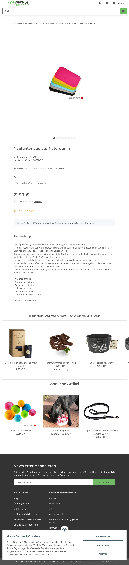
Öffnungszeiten (21, 503)
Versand (38, 201)
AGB (51, 509)
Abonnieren (104, 482)
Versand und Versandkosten (28, 519)
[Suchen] (61, 11)
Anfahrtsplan (20, 509)
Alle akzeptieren (102, 536)
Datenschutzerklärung (65, 472)
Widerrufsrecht (56, 514)
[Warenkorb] (118, 3)
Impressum (54, 503)
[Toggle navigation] (3, 2)
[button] (99, 3)
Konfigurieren (102, 545)
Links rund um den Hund (26, 524)
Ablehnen (102, 554)
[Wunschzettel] (106, 3)
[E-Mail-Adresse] (53, 482)
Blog (16, 498)
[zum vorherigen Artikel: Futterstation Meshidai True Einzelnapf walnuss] (112, 23)
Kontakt (53, 498)
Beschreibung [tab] (22, 236)
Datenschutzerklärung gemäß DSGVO (64, 521)
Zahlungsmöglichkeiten (25, 514)
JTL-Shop (113, 561)
